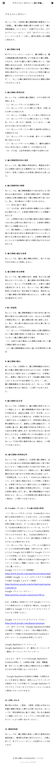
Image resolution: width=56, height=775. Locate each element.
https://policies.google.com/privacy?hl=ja (24, 595)
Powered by (28, 762)
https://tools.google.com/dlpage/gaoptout (25, 623)
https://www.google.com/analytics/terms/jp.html (28, 574)
